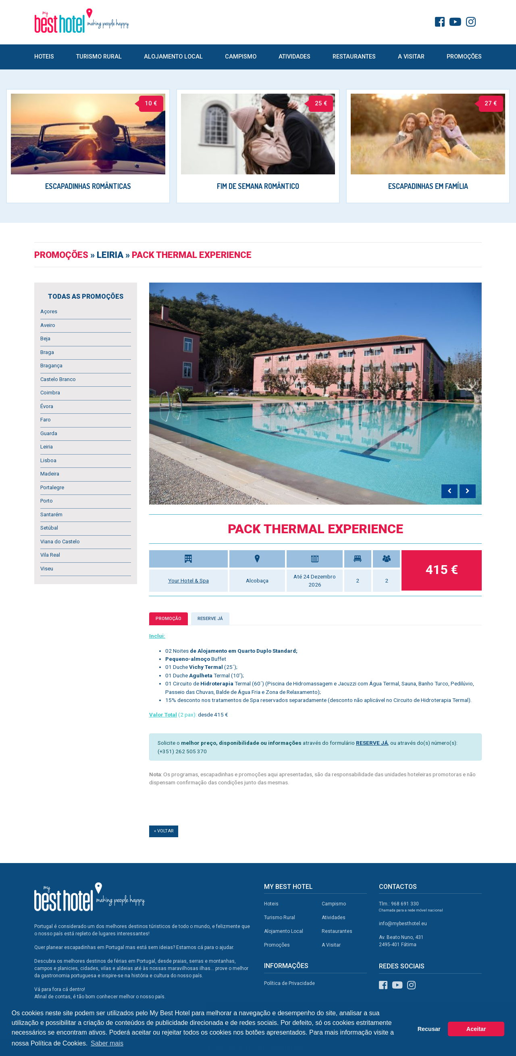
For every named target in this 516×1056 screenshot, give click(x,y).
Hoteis (44, 56)
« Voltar (163, 831)
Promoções (464, 56)
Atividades (294, 56)
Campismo (240, 56)
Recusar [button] (429, 1029)
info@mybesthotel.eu (403, 923)
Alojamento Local (173, 56)
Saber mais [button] (107, 1043)
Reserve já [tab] (210, 618)
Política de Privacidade (289, 983)
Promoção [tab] (168, 618)
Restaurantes (354, 56)
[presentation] (449, 491)
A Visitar (411, 56)
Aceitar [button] (476, 1029)
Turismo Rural (99, 56)
